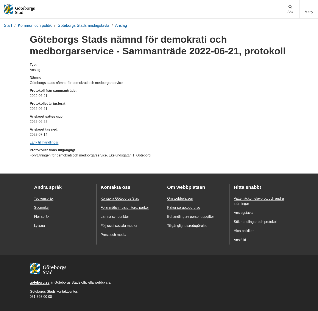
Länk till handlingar (44, 142)
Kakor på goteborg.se (183, 207)
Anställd (240, 240)
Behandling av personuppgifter (190, 216)
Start (8, 25)
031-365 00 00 (41, 296)
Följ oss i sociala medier (119, 225)
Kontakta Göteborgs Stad (120, 198)
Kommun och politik (35, 25)
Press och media (113, 235)
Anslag (121, 25)
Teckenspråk (43, 198)
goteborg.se (40, 282)
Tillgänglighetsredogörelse (187, 225)
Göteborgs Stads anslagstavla (83, 25)
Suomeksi (41, 207)
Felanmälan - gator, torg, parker (125, 207)
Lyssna (39, 225)
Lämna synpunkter (115, 216)
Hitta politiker (244, 231)
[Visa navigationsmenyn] (309, 9)
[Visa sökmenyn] (290, 9)
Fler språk (41, 216)
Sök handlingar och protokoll (255, 222)
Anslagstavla (243, 213)
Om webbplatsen (180, 198)
